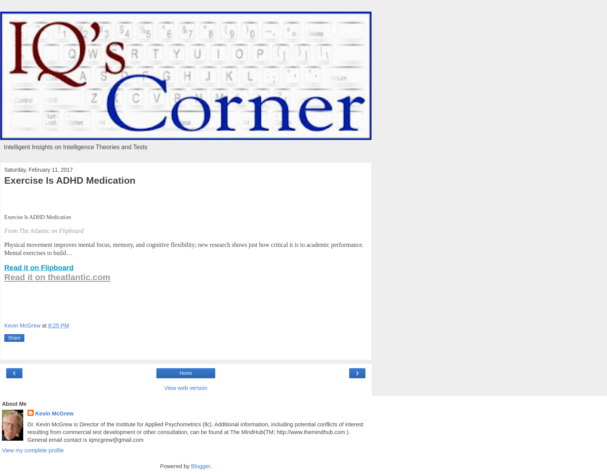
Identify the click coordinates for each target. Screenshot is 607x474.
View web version (185, 388)
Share (14, 338)
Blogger (200, 466)
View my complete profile (33, 450)
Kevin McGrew (54, 413)
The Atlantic (34, 231)
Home (186, 373)
